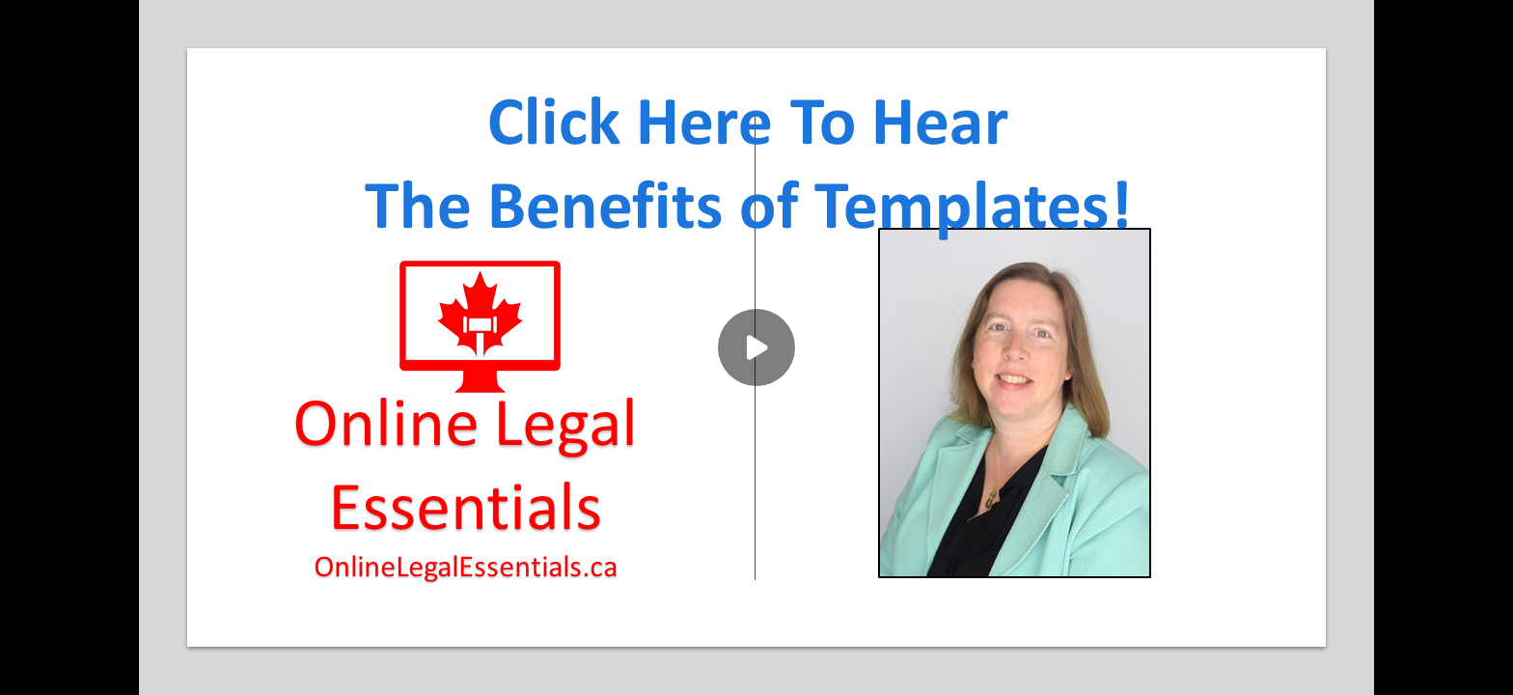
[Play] (756, 347)
